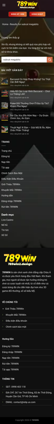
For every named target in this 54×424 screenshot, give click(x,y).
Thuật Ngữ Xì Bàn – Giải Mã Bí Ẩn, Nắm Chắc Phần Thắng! (30, 129)
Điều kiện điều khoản (16, 320)
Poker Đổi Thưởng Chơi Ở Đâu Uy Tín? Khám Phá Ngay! (29, 105)
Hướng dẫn (7, 195)
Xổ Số (4, 235)
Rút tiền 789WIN (9, 206)
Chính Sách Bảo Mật (11, 173)
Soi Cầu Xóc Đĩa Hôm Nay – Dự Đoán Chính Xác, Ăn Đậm (29, 117)
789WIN (6, 272)
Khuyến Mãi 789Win (11, 190)
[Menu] (4, 5)
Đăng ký (5, 156)
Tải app (5, 167)
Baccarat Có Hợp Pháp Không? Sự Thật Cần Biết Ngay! (30, 80)
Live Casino (7, 220)
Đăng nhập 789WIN (11, 201)
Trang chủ (6, 151)
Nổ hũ (4, 225)
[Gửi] (50, 59)
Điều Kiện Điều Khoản (12, 178)
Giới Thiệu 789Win (10, 184)
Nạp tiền (5, 162)
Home (5, 24)
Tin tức (5, 230)
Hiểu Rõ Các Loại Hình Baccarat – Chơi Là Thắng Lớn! (30, 92)
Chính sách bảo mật (16, 326)
